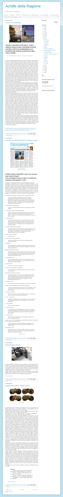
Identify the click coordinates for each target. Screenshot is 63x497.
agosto (45, 45)
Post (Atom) (11, 491)
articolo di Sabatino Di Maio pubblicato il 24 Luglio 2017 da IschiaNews (19, 55)
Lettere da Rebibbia (54, 14)
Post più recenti (8, 489)
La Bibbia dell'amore (35, 14)
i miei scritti (12, 14)
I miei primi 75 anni (25, 14)
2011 (44, 72)
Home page (22, 489)
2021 (44, 32)
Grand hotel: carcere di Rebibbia (10, 17)
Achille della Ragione (23, 6)
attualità (10, 380)
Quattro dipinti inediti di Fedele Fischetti (17, 385)
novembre (46, 41)
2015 (44, 66)
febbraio (45, 61)
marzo (45, 60)
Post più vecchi (35, 489)
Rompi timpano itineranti (12, 345)
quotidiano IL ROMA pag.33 (22, 169)
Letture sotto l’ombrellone (13, 22)
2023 (44, 29)
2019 (44, 35)
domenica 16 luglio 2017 (21, 168)
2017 (44, 38)
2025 (44, 26)
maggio (45, 57)
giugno (45, 55)
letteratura (10, 135)
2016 (44, 65)
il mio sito (6, 14)
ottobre (45, 42)
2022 (44, 31)
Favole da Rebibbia (44, 14)
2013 (44, 69)
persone (10, 339)
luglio (45, 47)
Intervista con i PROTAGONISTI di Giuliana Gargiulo (21, 140)
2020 (44, 34)
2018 (44, 37)
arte (9, 486)
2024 (44, 28)
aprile (45, 58)
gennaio (45, 63)
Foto (20, 17)
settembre (46, 44)
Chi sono (18, 14)
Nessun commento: (23, 133)
